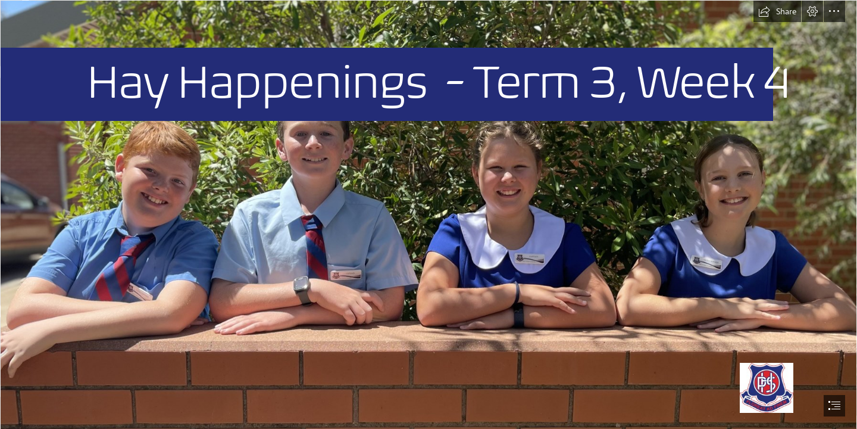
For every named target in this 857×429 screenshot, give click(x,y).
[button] (777, 11)
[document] (428, 214)
